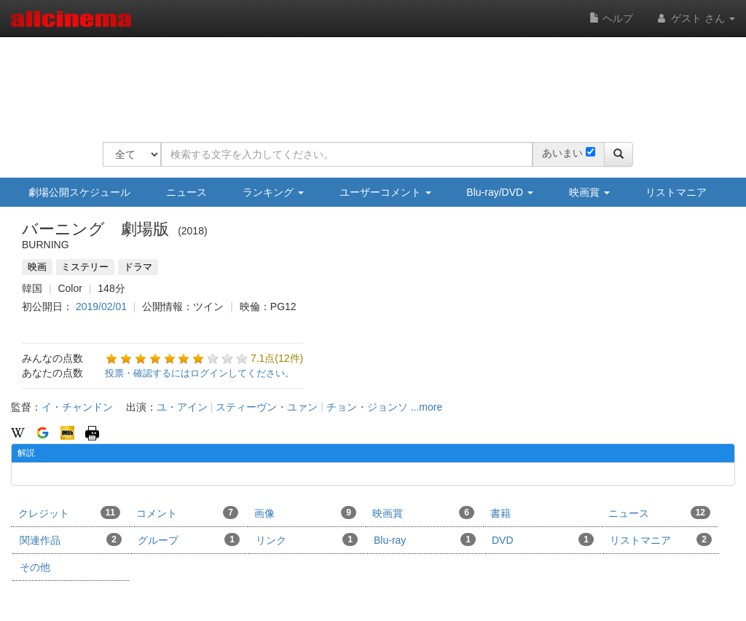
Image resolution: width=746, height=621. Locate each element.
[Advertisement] (368, 80)
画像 (305, 512)
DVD (543, 539)
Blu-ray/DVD (499, 192)
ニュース (186, 192)
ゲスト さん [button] (695, 18)
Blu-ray (425, 539)
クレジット (69, 512)
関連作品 (71, 539)
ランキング (273, 192)
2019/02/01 (101, 306)
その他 (35, 567)
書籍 (500, 513)
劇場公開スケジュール (79, 192)
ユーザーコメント (385, 192)
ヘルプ (611, 18)
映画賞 (589, 192)
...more (427, 407)
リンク (307, 539)
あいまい (562, 153)
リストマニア (676, 192)
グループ (189, 539)
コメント (187, 512)
